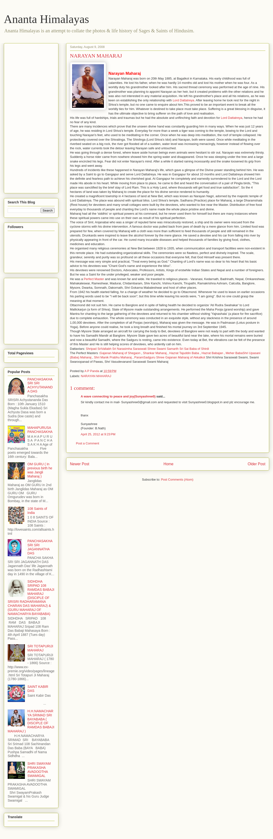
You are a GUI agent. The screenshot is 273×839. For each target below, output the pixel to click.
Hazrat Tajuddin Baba (184, 353)
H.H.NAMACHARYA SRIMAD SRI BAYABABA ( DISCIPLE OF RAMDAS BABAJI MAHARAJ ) (31, 721)
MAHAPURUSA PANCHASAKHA (40, 430)
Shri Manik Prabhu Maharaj (113, 357)
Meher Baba (234, 353)
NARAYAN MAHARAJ (96, 376)
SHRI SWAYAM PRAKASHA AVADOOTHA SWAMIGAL (39, 769)
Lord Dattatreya (231, 118)
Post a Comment (87, 443)
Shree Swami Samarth (162, 349)
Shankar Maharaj (155, 353)
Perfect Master (94, 279)
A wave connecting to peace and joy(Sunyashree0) (118, 396)
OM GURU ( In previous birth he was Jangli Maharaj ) (40, 470)
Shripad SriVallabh (98, 349)
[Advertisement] (27, 117)
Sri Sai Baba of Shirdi (194, 349)
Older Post (256, 464)
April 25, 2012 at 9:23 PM (98, 434)
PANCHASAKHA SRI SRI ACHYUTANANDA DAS (40, 385)
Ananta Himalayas (46, 19)
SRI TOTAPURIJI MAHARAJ (40, 648)
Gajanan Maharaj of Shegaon (120, 353)
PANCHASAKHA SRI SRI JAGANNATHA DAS (40, 547)
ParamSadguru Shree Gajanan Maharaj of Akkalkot (169, 357)
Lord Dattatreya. (184, 100)
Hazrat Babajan (212, 353)
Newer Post (79, 464)
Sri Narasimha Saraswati (130, 349)
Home (169, 464)
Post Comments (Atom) (177, 479)
